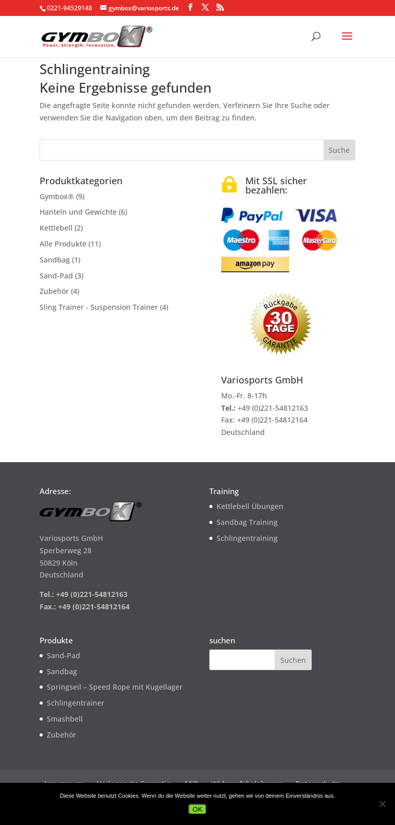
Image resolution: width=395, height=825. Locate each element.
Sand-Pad (56, 275)
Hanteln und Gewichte (78, 212)
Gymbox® (57, 196)
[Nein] (382, 804)
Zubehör (54, 291)
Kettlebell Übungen (250, 506)
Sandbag (55, 260)
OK (197, 809)
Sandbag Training (247, 522)
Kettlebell (56, 228)
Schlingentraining (247, 538)
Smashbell (65, 719)
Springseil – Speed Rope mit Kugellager (115, 687)
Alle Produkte (63, 244)
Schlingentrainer (75, 703)
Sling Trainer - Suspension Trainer (99, 307)
